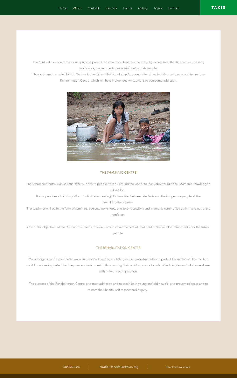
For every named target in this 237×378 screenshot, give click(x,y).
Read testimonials (178, 367)
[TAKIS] (218, 7)
